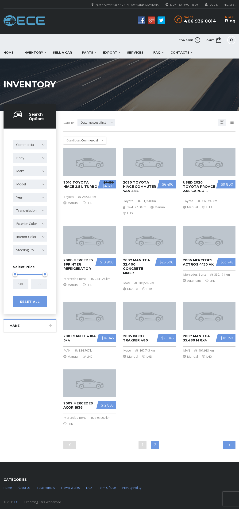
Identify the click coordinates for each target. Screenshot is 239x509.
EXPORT (110, 52)
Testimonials (46, 488)
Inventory (33, 52)
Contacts (179, 52)
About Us (24, 488)
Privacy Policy (132, 488)
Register (229, 4)
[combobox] (30, 144)
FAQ (157, 52)
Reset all (30, 302)
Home (8, 488)
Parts (87, 52)
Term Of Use (107, 488)
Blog (230, 20)
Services (135, 52)
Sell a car (62, 52)
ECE (16, 502)
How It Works (70, 488)
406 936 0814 (200, 21)
